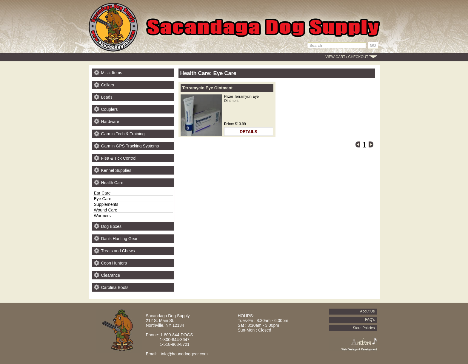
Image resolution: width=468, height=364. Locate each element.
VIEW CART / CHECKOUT (346, 57)
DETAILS (248, 131)
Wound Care (105, 210)
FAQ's (370, 320)
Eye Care (102, 198)
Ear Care (102, 193)
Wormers (102, 215)
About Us (367, 311)
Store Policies (364, 328)
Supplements (106, 204)
